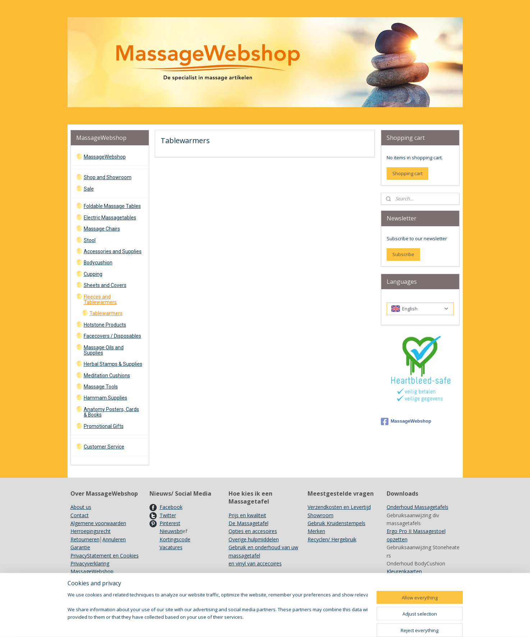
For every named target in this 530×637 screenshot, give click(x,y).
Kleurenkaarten (404, 571)
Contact (79, 515)
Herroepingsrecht (90, 531)
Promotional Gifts (104, 426)
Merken (316, 531)
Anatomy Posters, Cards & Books (111, 412)
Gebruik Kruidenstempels (336, 523)
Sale (89, 189)
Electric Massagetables (110, 217)
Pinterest (170, 523)
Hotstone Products (105, 325)
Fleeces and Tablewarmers (100, 299)
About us (80, 507)
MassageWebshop (105, 157)
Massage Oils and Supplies (104, 350)
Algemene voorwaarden (98, 523)
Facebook (171, 507)
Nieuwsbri (171, 531)
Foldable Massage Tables (112, 206)
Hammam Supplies (105, 398)
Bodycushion (98, 262)
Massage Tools (101, 387)
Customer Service (104, 447)
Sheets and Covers (105, 285)
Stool (90, 240)
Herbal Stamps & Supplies (113, 364)
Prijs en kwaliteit (247, 515)
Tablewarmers (106, 313)
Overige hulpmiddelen (254, 539)
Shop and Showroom (108, 177)
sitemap (292, 624)
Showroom (320, 515)
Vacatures (171, 547)
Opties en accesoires (253, 531)
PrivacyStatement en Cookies (104, 555)
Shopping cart (407, 173)
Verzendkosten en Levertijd (339, 507)
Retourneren (85, 539)
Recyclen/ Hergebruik (332, 539)
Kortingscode (175, 539)
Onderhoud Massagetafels (417, 507)
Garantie (80, 547)
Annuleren (114, 539)
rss (307, 624)
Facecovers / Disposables (112, 336)
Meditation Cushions (107, 375)
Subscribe (403, 254)
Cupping (93, 274)
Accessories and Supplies (113, 251)
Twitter (168, 515)
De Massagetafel (248, 523)
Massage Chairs (102, 229)
